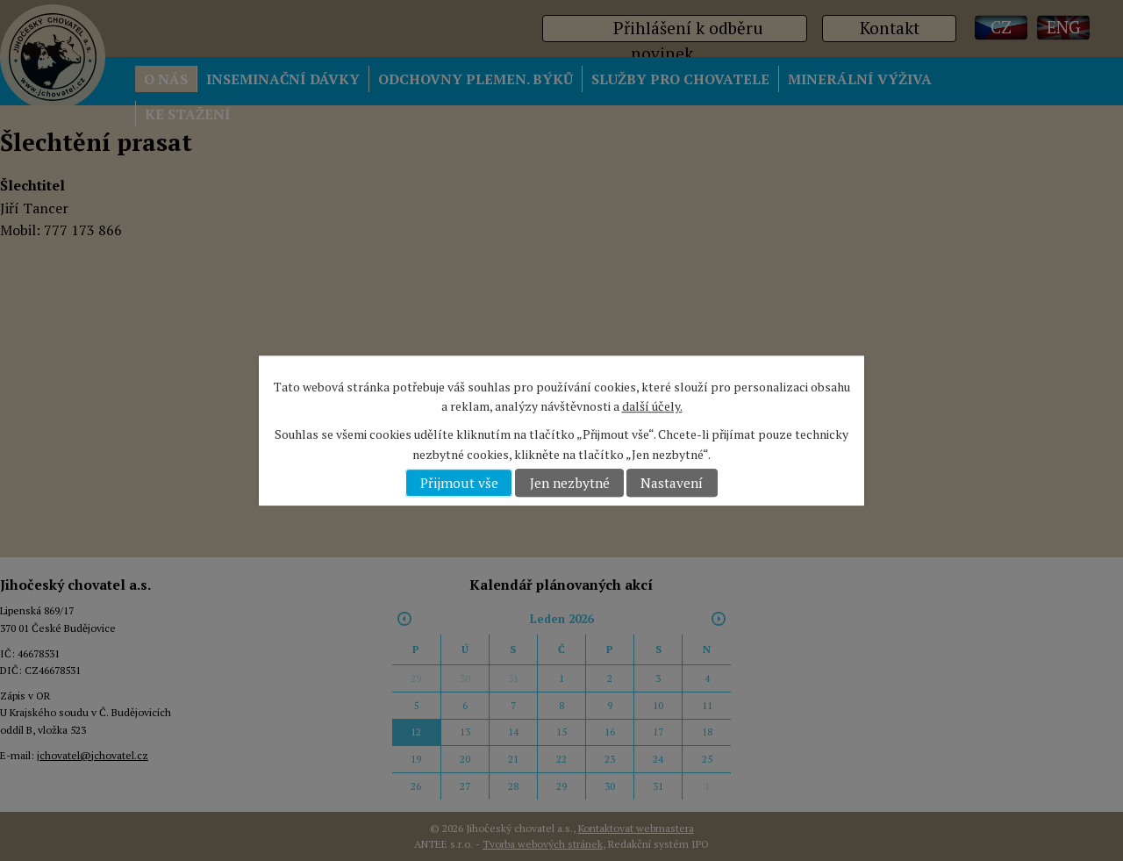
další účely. (652, 406)
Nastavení (671, 482)
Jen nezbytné (570, 482)
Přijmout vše (459, 482)
